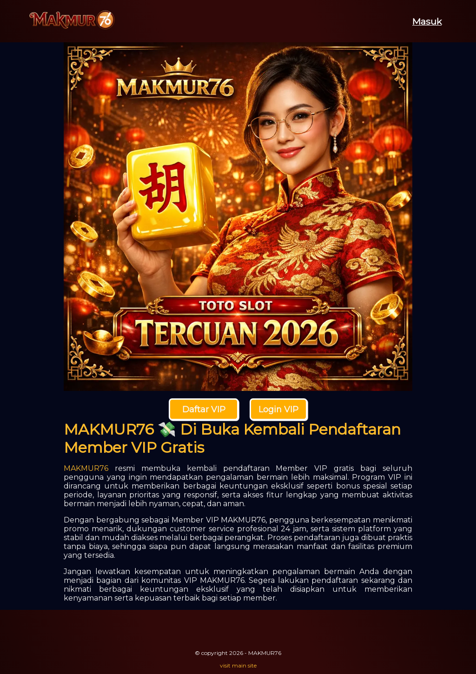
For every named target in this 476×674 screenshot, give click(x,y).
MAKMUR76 (86, 468)
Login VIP (278, 409)
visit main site (238, 665)
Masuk (427, 21)
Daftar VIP (203, 409)
